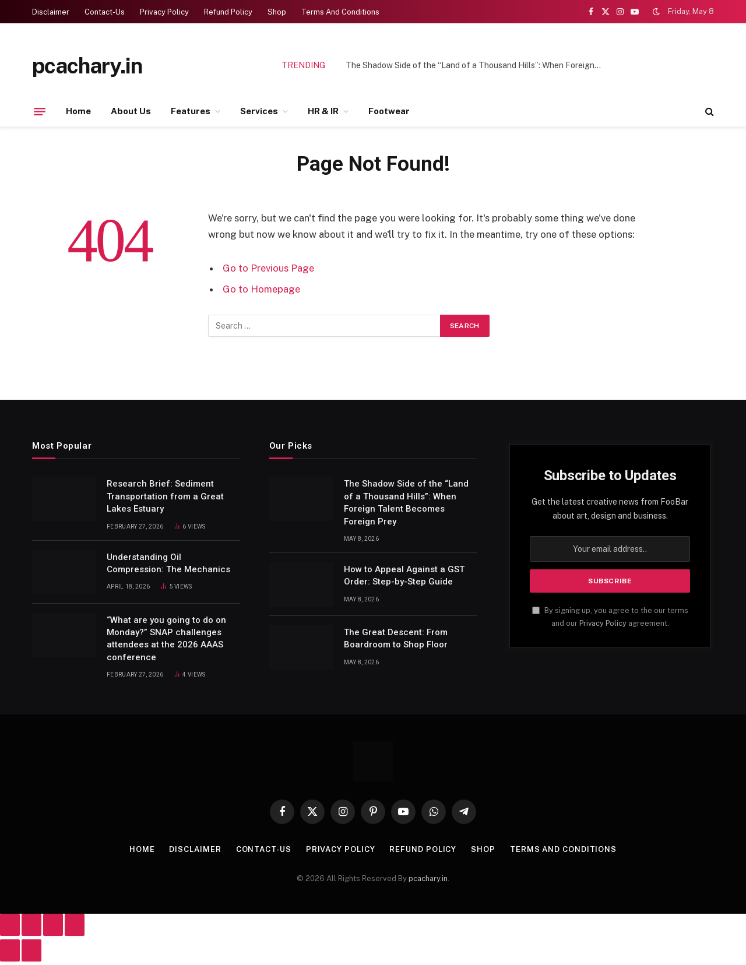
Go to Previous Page (268, 268)
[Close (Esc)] (75, 925)
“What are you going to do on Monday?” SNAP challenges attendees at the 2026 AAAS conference (166, 639)
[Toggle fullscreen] (31, 925)
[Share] (53, 925)
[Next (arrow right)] (31, 950)
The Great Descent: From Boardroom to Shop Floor (396, 638)
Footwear (389, 111)
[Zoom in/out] (10, 925)
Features (190, 111)
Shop (277, 12)
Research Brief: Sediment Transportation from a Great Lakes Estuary (165, 496)
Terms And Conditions (340, 12)
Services (259, 111)
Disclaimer (50, 12)
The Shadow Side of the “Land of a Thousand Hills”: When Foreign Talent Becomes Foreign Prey (477, 65)
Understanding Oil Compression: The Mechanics (168, 563)
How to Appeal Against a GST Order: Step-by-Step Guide (404, 575)
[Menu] (39, 111)
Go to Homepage (261, 289)
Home (78, 111)
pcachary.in (428, 878)
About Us (131, 111)
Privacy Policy (164, 12)
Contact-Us (105, 12)
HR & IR (323, 111)
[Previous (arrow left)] (10, 950)
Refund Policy (228, 12)
